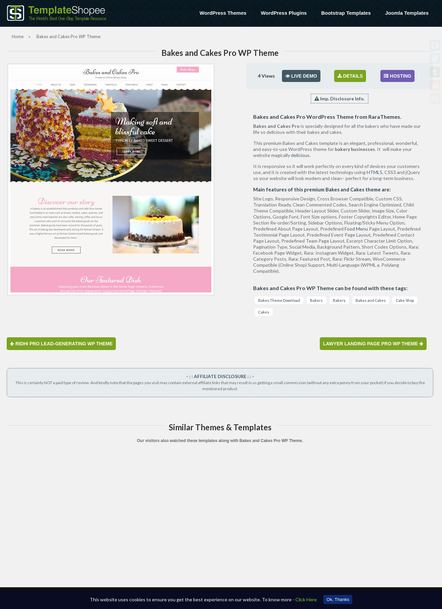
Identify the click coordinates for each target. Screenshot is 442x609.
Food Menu (356, 229)
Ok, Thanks (337, 599)
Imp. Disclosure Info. (339, 98)
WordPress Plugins (284, 13)
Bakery (339, 300)
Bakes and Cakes (371, 300)
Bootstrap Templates (346, 13)
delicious (300, 155)
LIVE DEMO (301, 76)
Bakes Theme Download (279, 300)
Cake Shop (405, 300)
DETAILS (350, 76)
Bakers (316, 300)
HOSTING (397, 76)
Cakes (263, 312)
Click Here (306, 599)
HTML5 (374, 172)
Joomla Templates (407, 13)
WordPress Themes (223, 13)
